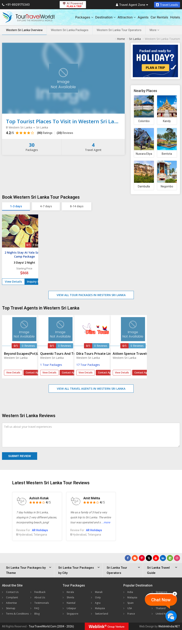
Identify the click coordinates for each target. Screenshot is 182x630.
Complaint (12, 597)
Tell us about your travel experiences (28, 427)
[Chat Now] (171, 616)
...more (105, 522)
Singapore (72, 613)
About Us (39, 597)
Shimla (70, 597)
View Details (13, 281)
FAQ (36, 608)
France (131, 613)
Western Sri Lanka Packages (69, 30)
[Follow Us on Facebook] (128, 558)
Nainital (71, 603)
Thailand (161, 608)
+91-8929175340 (16, 4)
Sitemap (10, 608)
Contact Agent (34, 372)
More (154, 30)
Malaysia (100, 608)
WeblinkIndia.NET (169, 626)
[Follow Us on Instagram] (177, 558)
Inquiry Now (35, 281)
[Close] (175, 594)
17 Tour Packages (88, 365)
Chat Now (161, 599)
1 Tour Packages (51, 365)
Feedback (39, 592)
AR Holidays (40, 530)
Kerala (70, 592)
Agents (143, 17)
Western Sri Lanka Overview (24, 30)
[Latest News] (135, 558)
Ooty (98, 597)
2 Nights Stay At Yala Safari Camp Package (24, 254)
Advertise (11, 603)
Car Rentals (159, 17)
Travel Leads (167, 5)
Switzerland (101, 613)
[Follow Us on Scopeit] (170, 558)
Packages (84, 17)
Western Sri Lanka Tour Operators (119, 30)
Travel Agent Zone (132, 5)
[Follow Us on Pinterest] (142, 558)
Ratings (44, 132)
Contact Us (12, 592)
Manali (98, 592)
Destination (105, 17)
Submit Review (19, 456)
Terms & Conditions (17, 613)
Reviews (65, 132)
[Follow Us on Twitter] (149, 558)
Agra (97, 603)
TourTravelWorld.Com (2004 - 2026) (51, 626)
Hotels (175, 17)
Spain (130, 603)
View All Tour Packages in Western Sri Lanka (91, 295)
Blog (37, 613)
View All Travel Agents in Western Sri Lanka (91, 388)
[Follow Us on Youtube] (156, 558)
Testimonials (41, 603)
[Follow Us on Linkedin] (163, 558)
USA (129, 608)
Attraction (127, 17)
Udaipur (71, 608)
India (130, 592)
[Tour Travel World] (28, 17)
